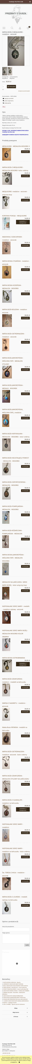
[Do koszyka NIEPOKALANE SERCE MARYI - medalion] (25, 832)
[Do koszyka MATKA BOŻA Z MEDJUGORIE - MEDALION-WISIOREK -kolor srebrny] (25, 176)
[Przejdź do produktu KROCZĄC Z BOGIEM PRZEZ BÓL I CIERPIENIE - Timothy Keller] (16, 971)
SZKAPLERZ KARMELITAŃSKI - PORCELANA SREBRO (16, 991)
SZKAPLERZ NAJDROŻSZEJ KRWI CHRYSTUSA (14, 997)
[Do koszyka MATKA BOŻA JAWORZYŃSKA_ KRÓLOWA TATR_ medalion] (25, 418)
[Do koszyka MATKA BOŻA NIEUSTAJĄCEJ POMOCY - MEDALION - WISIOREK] (25, 466)
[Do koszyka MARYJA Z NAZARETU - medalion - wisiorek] (25, 711)
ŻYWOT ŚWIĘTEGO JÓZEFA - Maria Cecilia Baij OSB (15, 989)
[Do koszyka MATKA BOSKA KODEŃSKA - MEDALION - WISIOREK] (25, 293)
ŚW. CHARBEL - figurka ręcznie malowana (14, 1004)
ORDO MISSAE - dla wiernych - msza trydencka (15, 987)
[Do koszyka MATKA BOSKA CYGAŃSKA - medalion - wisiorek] (25, 269)
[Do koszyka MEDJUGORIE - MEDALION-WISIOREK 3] (25, 151)
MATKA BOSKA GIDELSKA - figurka (11, 982)
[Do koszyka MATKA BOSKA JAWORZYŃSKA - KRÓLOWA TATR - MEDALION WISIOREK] (25, 566)
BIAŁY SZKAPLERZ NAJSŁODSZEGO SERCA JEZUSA (15, 985)
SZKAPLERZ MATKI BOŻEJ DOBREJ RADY (13, 996)
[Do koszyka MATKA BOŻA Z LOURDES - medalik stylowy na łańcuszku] (25, 905)
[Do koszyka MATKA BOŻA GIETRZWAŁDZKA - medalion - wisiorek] (25, 342)
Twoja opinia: (6, 933)
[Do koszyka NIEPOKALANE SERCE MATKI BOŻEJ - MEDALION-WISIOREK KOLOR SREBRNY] (25, 642)
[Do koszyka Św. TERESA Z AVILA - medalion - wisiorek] (25, 881)
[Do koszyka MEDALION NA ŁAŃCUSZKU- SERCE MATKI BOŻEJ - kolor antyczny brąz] (25, 590)
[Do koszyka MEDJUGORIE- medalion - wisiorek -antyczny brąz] (25, 200)
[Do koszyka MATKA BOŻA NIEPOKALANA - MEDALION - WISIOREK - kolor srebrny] (25, 442)
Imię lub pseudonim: (8, 926)
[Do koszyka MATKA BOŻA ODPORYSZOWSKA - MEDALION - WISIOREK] (25, 490)
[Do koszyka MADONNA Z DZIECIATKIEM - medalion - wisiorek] (25, 245)
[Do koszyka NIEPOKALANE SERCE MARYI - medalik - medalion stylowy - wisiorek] (25, 614)
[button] (4, 28)
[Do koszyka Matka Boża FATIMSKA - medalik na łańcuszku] (25, 736)
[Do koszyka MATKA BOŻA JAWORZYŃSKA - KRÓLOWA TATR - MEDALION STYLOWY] (25, 369)
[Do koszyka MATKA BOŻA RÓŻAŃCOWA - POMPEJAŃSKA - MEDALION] (25, 539)
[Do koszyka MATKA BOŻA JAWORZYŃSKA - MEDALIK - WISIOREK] (25, 393)
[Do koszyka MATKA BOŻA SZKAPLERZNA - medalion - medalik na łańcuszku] (25, 687)
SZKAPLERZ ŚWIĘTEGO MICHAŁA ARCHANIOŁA (16, 999)
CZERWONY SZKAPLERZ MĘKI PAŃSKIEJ (13, 984)
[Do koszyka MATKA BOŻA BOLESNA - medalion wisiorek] (25, 318)
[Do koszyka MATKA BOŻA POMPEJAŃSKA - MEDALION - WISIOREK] (25, 515)
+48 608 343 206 (6, 1053)
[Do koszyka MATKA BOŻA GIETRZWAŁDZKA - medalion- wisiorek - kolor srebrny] (25, 760)
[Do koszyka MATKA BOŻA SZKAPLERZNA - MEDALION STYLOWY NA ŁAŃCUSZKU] (25, 784)
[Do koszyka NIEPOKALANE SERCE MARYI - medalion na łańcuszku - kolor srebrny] (25, 857)
